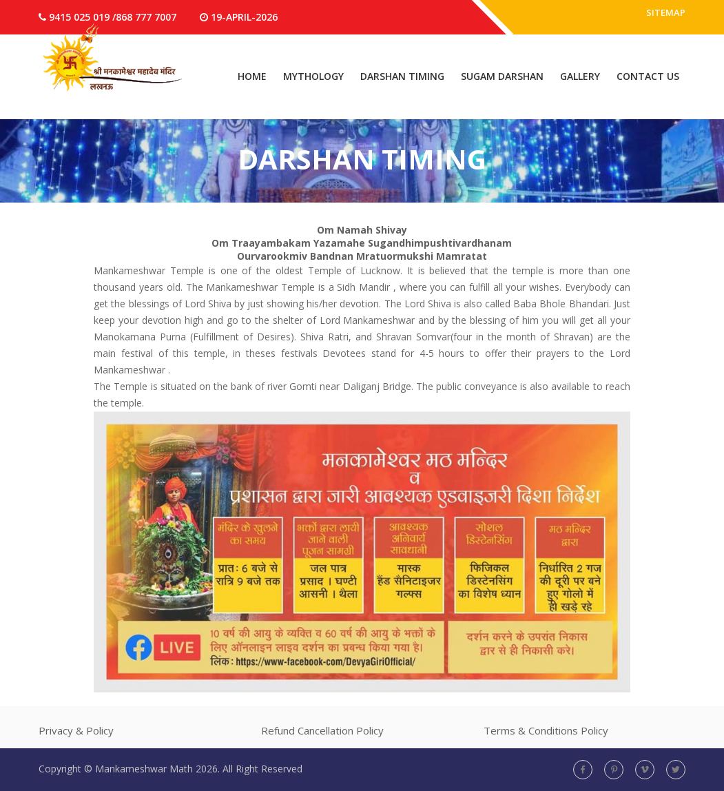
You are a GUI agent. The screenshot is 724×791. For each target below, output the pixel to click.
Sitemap (664, 16)
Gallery (580, 76)
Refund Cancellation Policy (322, 730)
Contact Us (648, 76)
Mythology (313, 76)
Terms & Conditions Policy (546, 730)
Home (252, 76)
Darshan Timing (402, 76)
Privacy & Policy (76, 730)
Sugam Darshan (502, 76)
